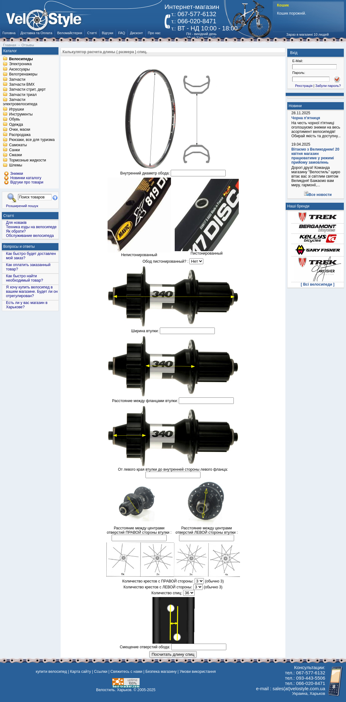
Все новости (320, 194)
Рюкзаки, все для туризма (31, 140)
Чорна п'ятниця (305, 118)
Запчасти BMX (22, 84)
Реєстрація (303, 86)
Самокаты (18, 145)
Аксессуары (19, 69)
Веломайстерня (69, 33)
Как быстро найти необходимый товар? (24, 278)
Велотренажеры (23, 74)
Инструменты (21, 114)
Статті (92, 33)
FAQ (121, 33)
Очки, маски (19, 130)
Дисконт (136, 33)
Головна (9, 33)
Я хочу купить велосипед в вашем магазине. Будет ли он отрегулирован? (32, 291)
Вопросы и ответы (19, 246)
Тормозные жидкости (27, 160)
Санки (14, 150)
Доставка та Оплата (36, 33)
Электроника (20, 64)
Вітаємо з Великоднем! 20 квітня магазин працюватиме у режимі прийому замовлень (315, 156)
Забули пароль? (328, 86)
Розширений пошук (22, 206)
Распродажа (19, 135)
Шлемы (15, 165)
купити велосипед (51, 671)
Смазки (15, 155)
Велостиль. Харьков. (114, 690)
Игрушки (16, 109)
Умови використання (198, 671)
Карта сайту (80, 671)
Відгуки (107, 33)
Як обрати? (16, 231)
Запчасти (17, 79)
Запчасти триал (23, 95)
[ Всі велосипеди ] (317, 284)
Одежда (16, 124)
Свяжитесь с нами (126, 671)
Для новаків (16, 222)
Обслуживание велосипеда (30, 235)
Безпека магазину (161, 671)
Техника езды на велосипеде (31, 227)
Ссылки (100, 671)
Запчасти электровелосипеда (20, 102)
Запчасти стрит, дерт (27, 90)
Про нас (154, 33)
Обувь (14, 119)
